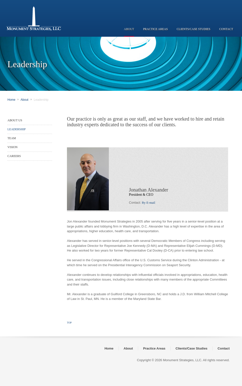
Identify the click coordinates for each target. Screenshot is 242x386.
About (24, 99)
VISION (12, 147)
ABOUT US (14, 120)
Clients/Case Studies (192, 348)
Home (11, 99)
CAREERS (14, 156)
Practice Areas (154, 348)
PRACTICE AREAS (155, 29)
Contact (224, 348)
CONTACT (226, 29)
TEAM (11, 138)
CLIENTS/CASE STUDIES (194, 29)
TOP (69, 322)
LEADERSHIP (16, 129)
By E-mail (148, 202)
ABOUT (129, 29)
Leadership (41, 99)
